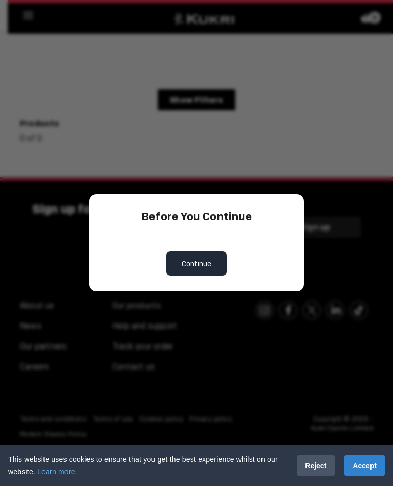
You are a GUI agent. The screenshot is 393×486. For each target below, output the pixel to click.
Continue (196, 264)
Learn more (56, 472)
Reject (315, 465)
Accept (365, 465)
